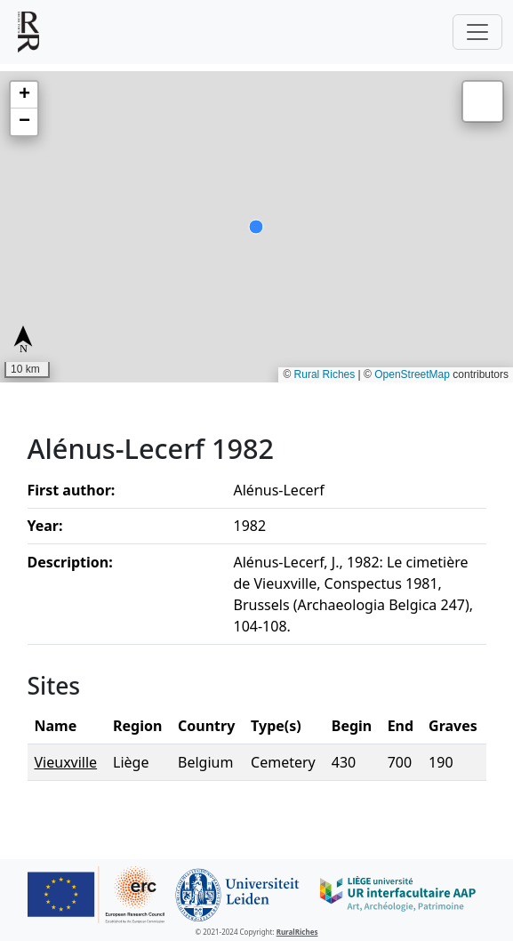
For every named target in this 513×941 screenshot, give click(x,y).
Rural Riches (325, 374)
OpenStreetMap (412, 374)
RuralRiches (297, 932)
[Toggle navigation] (477, 32)
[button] (24, 95)
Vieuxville (66, 762)
